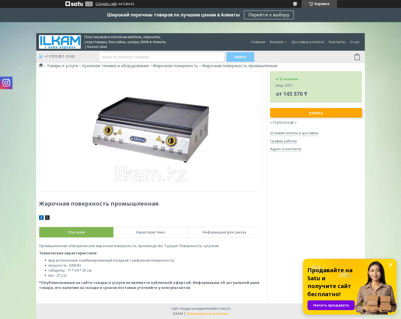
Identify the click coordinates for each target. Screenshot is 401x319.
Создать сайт (106, 4)
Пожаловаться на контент (207, 313)
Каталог (276, 41)
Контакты (337, 41)
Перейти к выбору (268, 15)
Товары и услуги (62, 65)
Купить (316, 113)
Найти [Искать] (240, 57)
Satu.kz (225, 308)
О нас (355, 41)
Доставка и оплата (308, 41)
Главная (258, 41)
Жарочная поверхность (175, 65)
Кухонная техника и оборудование (115, 65)
